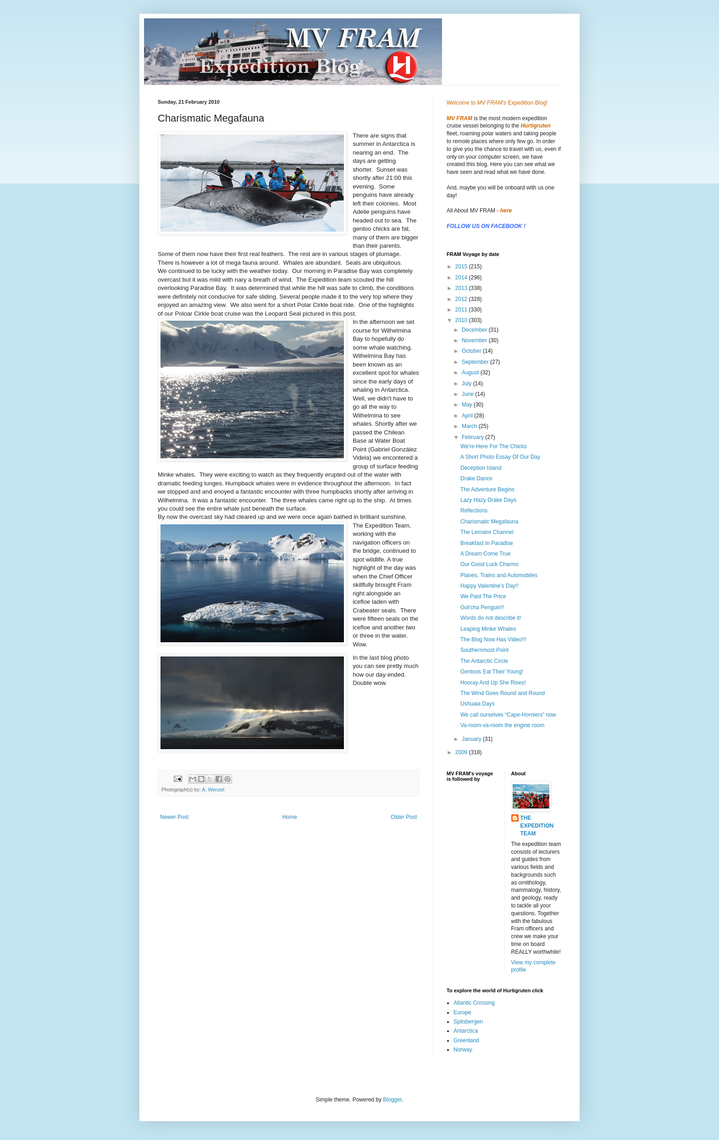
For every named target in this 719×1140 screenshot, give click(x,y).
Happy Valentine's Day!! (489, 586)
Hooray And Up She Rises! (493, 682)
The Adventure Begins (487, 489)
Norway (463, 1049)
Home (289, 817)
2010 (462, 320)
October (472, 351)
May (468, 404)
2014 (462, 277)
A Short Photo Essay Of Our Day (500, 457)
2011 (462, 309)
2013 (462, 288)
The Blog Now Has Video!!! (493, 639)
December (475, 330)
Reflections (473, 510)
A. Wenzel (213, 789)
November (475, 340)
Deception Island (480, 468)
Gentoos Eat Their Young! (491, 671)
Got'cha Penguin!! (482, 607)
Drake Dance (476, 478)
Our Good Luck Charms (489, 564)
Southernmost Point (484, 650)
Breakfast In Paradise (486, 543)
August (471, 372)
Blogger (392, 1099)
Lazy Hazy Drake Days (488, 500)
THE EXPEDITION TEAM (537, 826)
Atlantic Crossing (474, 1003)
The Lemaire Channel (486, 532)
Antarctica (466, 1031)
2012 (462, 299)
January (472, 739)
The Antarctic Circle (484, 661)
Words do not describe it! (490, 618)
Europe (462, 1012)
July (467, 383)
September (476, 362)
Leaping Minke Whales (488, 629)
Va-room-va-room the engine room (502, 725)
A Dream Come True (485, 554)
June (468, 394)
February (473, 437)
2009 (462, 752)
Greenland (466, 1040)
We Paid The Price (483, 596)
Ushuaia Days (477, 704)
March (470, 426)
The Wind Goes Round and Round (502, 693)
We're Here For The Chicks (493, 446)
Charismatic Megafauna (489, 521)
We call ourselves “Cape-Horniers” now (508, 715)
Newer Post (174, 817)
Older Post (404, 817)
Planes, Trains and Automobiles (498, 575)
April (468, 415)
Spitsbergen (468, 1021)
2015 (462, 266)
